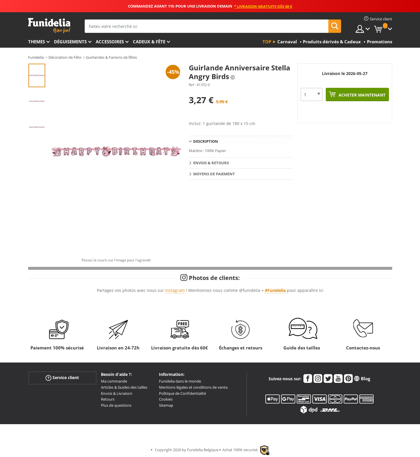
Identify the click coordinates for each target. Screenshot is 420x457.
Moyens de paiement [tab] (214, 173)
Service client (62, 378)
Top (266, 41)
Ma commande (114, 381)
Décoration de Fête (64, 57)
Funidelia (36, 57)
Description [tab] (205, 141)
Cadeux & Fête (149, 41)
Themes (36, 41)
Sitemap (166, 405)
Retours (108, 399)
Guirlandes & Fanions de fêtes (111, 57)
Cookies (166, 399)
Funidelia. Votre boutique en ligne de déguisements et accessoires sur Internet (49, 25)
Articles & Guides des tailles (124, 387)
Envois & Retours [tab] (211, 162)
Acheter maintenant (361, 95)
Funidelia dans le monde (180, 381)
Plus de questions (116, 405)
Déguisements (70, 41)
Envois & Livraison (116, 393)
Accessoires (110, 41)
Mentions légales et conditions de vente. (193, 387)
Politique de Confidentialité (182, 393)
